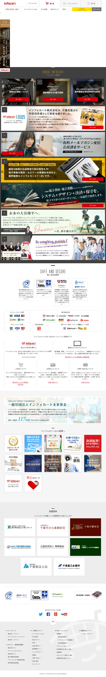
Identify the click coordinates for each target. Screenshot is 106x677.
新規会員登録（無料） (13, 9)
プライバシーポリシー (63, 646)
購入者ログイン (12, 648)
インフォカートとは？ (31, 9)
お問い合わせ (96, 9)
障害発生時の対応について (64, 658)
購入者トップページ (13, 633)
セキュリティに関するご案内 (64, 655)
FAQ (63, 9)
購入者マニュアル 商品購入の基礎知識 (77, 357)
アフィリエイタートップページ (16, 636)
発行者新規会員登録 (13, 663)
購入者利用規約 (62, 637)
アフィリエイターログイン (15, 651)
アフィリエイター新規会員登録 (16, 660)
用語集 (34, 655)
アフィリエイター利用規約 (65, 640)
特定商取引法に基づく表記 (64, 649)
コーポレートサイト (86, 633)
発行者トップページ (13, 639)
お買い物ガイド (53, 382)
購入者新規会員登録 (13, 657)
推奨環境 (59, 652)
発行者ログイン (12, 654)
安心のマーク (55, 9)
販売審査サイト (36, 649)
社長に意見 (35, 661)
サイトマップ (35, 664)
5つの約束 (44, 9)
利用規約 (59, 633)
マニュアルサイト (37, 652)
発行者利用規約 (62, 643)
